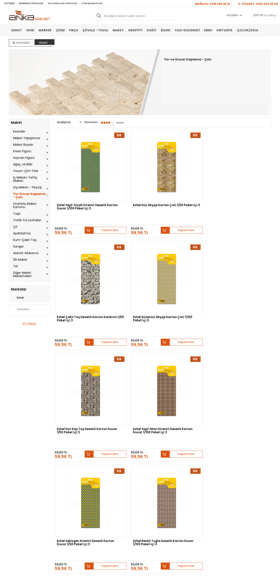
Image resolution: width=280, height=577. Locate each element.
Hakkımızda (149, 480)
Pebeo (207, 441)
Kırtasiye (225, 30)
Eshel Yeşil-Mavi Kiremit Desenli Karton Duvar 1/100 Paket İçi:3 (133, 272)
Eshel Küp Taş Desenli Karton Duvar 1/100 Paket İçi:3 (80, 355)
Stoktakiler (20, 310)
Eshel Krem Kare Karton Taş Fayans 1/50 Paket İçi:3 (134, 355)
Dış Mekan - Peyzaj (27, 187)
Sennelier (191, 441)
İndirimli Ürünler (31, 3)
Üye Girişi (104, 487)
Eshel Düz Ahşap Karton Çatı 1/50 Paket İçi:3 (135, 186)
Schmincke (249, 438)
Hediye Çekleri (150, 500)
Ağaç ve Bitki (22, 164)
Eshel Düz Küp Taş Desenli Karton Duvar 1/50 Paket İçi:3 (80, 270)
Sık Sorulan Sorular (62, 3)
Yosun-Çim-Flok (25, 171)
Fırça (73, 30)
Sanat (16, 30)
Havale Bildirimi (107, 494)
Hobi (30, 30)
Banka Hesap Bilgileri (67, 480)
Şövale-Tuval (18, 507)
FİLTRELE (29, 323)
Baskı (165, 30)
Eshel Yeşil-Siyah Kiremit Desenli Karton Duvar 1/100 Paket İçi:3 (78, 187)
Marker (44, 30)
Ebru (208, 30)
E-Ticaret (127, 571)
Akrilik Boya (18, 487)
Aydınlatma (22, 233)
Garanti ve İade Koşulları (69, 494)
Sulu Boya (17, 480)
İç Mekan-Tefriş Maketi (25, 179)
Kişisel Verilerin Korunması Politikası (70, 502)
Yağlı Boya (17, 494)
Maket (118, 30)
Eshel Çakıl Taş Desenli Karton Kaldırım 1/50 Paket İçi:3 (188, 187)
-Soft (115, 571)
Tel (15, 266)
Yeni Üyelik (104, 480)
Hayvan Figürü (24, 158)
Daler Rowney (135, 441)
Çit (15, 227)
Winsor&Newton (109, 441)
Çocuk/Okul (248, 30)
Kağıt (152, 30)
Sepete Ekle (94, 203)
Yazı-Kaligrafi (187, 30)
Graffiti (135, 30)
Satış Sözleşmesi (65, 487)
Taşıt (17, 213)
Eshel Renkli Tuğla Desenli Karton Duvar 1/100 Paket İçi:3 (243, 272)
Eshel (17, 298)
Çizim (60, 30)
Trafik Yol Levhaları (27, 220)
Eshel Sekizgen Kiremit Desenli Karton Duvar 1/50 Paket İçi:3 (188, 272)
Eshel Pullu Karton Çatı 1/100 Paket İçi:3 (189, 355)
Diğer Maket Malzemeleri (22, 274)
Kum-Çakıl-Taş (24, 240)
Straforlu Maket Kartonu (25, 205)
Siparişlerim (105, 500)
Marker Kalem (19, 500)
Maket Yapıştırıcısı (26, 138)
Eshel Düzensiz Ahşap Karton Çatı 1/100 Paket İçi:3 (246, 186)
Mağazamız (149, 487)
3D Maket (20, 259)
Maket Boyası (23, 144)
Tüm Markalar (91, 3)
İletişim (9, 3)
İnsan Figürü (22, 151)
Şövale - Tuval (95, 30)
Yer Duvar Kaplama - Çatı (29, 195)
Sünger (18, 246)
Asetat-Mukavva (25, 253)
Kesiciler (19, 131)
